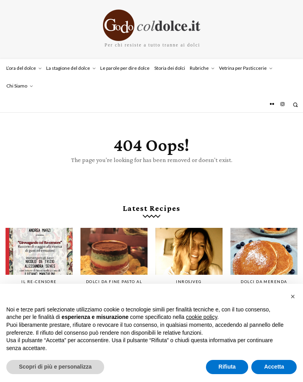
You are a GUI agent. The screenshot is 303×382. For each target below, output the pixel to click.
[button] (295, 104)
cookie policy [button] (201, 317)
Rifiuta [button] (227, 366)
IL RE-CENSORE (39, 278)
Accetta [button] (274, 366)
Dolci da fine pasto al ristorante (114, 280)
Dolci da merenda (264, 278)
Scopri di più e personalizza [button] (55, 366)
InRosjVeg (189, 278)
